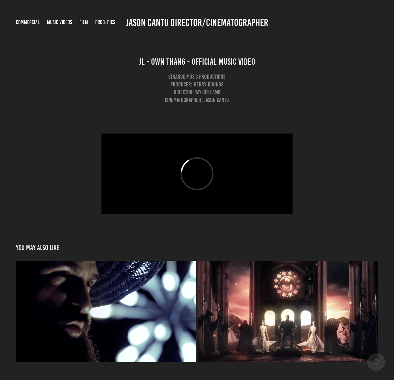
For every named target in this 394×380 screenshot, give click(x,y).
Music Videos (59, 22)
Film (83, 22)
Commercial (28, 22)
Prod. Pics (105, 22)
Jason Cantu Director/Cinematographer (197, 22)
